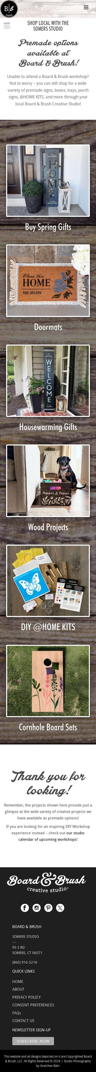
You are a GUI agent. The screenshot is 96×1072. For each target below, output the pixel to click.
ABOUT (18, 989)
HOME (17, 981)
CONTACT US (23, 1020)
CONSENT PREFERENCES (33, 1004)
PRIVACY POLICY (26, 997)
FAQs (16, 1012)
